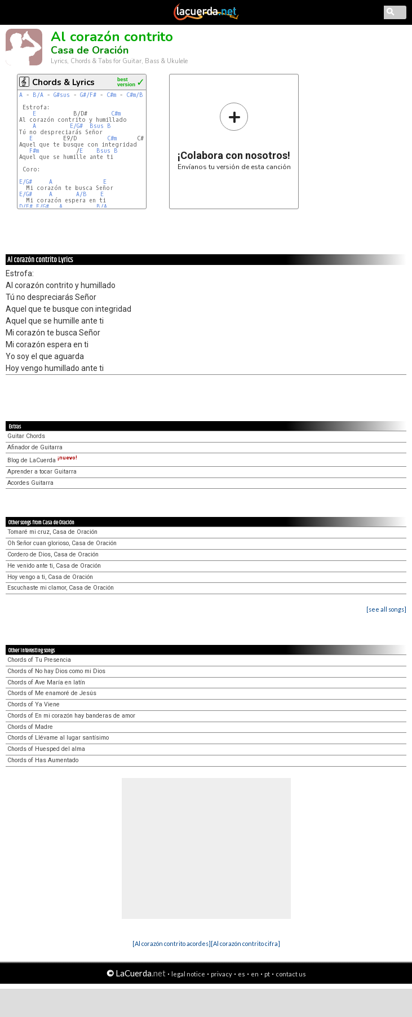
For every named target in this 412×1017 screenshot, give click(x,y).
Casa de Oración (90, 50)
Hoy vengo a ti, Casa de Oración (50, 577)
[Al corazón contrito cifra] (245, 943)
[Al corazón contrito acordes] (171, 943)
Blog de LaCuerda (42, 460)
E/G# (76, 126)
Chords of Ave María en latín (46, 682)
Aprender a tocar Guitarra (42, 471)
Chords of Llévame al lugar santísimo (58, 737)
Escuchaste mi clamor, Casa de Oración (60, 587)
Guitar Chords (26, 436)
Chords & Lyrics (63, 82)
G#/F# (88, 95)
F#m (34, 150)
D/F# (26, 206)
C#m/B (134, 95)
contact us (291, 974)
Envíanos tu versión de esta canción (234, 136)
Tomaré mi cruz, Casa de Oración (52, 532)
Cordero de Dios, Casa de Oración (53, 554)
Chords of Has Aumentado (42, 760)
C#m (111, 95)
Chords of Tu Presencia (39, 660)
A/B (81, 194)
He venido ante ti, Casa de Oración (54, 565)
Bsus (97, 126)
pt (267, 974)
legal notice (188, 974)
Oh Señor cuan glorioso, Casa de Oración (62, 543)
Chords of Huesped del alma (46, 749)
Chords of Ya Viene (33, 704)
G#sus (62, 95)
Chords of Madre (30, 727)
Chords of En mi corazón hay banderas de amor (71, 715)
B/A (38, 95)
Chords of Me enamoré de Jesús (51, 693)
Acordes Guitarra (30, 483)
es (241, 974)
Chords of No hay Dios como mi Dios (56, 671)
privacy (221, 974)
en (255, 974)
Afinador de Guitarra (35, 447)
